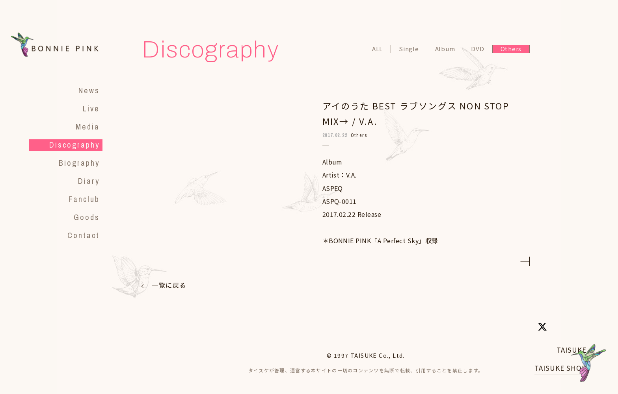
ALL (377, 49)
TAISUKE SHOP (560, 368)
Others (511, 49)
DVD (477, 49)
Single (409, 49)
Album (445, 49)
